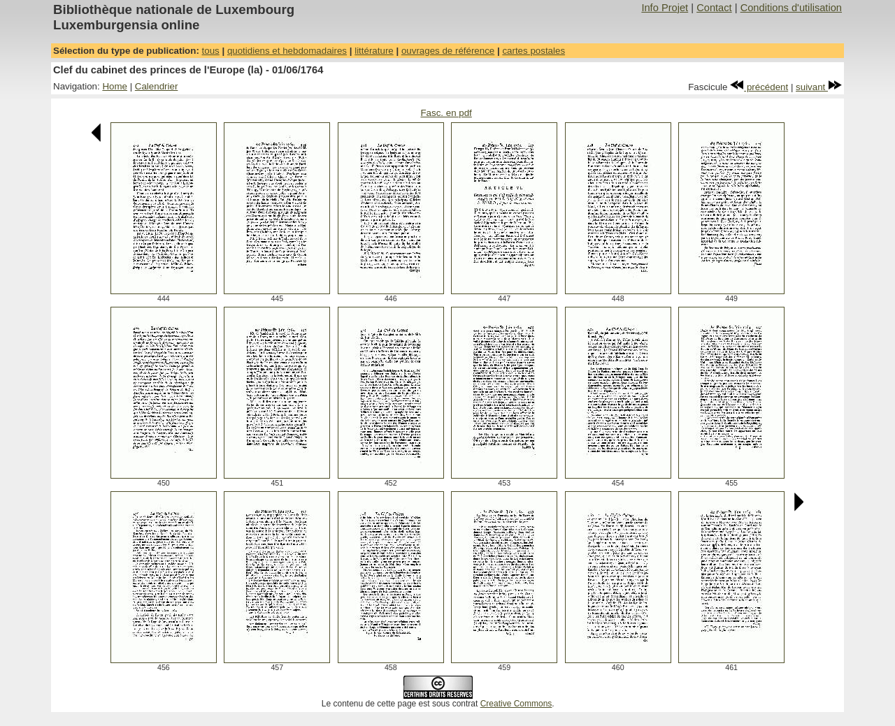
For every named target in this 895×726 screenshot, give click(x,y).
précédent (759, 87)
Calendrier (156, 86)
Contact (714, 7)
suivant (819, 87)
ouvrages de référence (447, 50)
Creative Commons (516, 704)
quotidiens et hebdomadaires (287, 50)
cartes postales (533, 50)
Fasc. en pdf (445, 113)
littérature (374, 50)
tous (211, 50)
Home (114, 86)
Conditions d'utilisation (791, 7)
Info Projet (664, 7)
